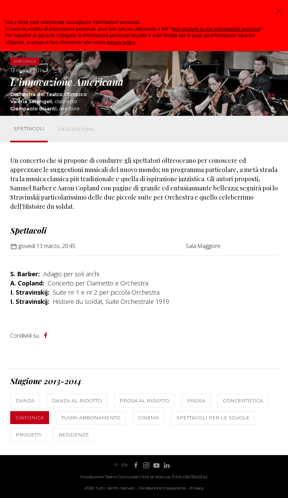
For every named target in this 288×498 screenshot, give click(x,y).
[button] (279, 10)
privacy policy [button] (121, 42)
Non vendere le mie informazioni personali (215, 29)
